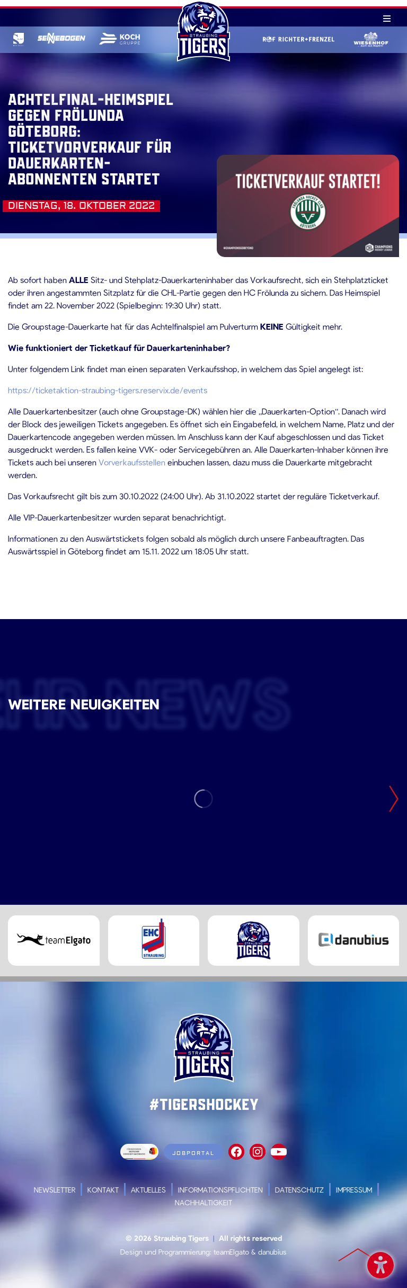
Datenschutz (299, 1189)
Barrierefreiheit (380, 1263)
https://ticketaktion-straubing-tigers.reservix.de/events (107, 390)
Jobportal (193, 1153)
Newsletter (54, 1189)
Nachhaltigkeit (203, 1202)
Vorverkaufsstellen (132, 462)
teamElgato (231, 1251)
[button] (23, 1264)
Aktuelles (148, 1189)
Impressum (354, 1189)
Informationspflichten (220, 1189)
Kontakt (103, 1189)
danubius (272, 1251)
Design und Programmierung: (165, 1251)
